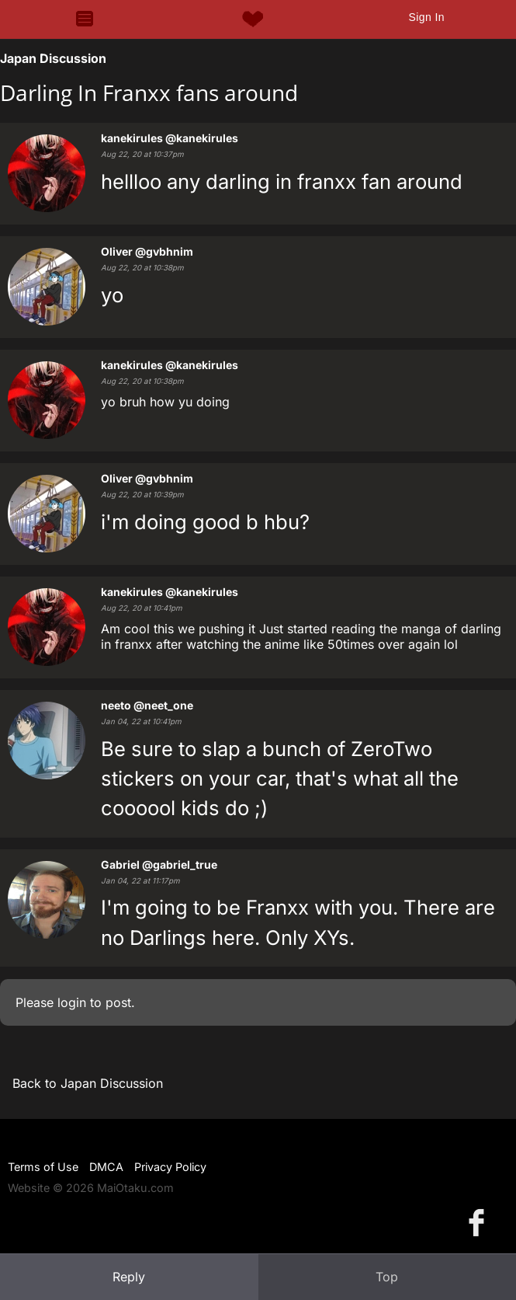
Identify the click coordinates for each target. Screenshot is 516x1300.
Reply (129, 1276)
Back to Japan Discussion (87, 1083)
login (71, 1002)
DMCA (106, 1166)
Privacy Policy (170, 1166)
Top (387, 1276)
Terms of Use (43, 1166)
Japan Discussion (53, 58)
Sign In (426, 17)
